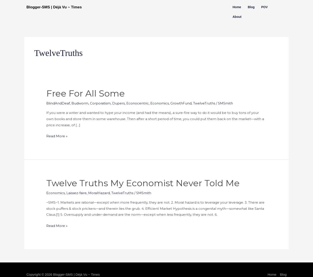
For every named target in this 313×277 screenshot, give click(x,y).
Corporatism (100, 103)
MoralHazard (99, 193)
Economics (159, 103)
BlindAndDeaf (58, 103)
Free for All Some (85, 93)
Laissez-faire (76, 193)
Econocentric (137, 103)
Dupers (118, 103)
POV (264, 7)
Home (237, 7)
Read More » (56, 135)
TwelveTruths (204, 103)
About (237, 17)
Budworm (79, 103)
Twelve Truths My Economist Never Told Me (143, 183)
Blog (251, 7)
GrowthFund (181, 103)
